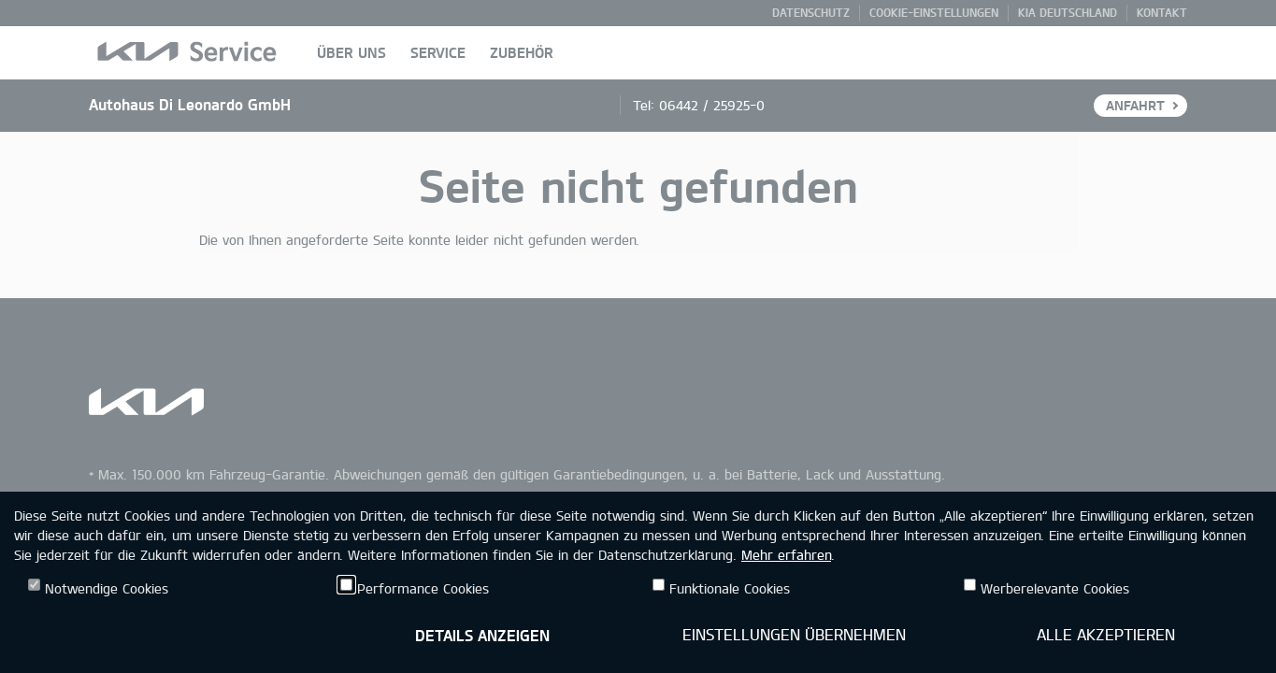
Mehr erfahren (786, 555)
